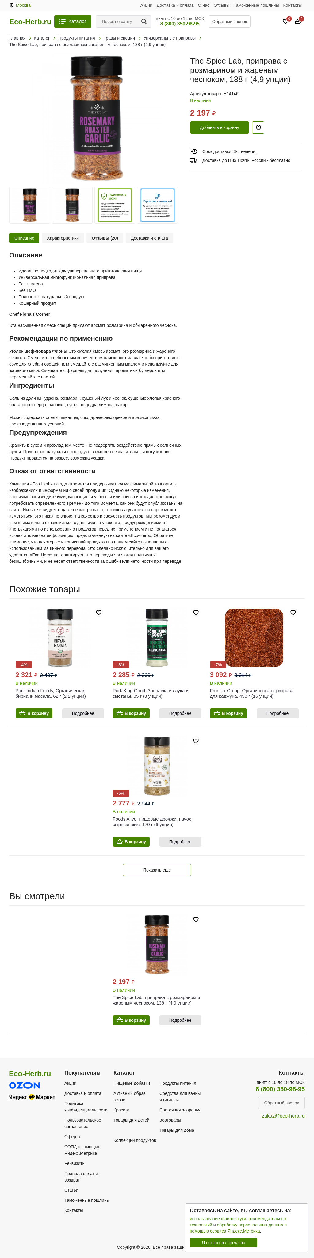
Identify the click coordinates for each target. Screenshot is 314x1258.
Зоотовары (170, 1120)
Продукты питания (177, 1083)
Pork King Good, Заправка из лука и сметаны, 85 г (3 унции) (151, 693)
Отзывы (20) (105, 238)
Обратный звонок (229, 21)
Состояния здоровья (180, 1109)
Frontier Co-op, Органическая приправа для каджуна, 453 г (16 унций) (251, 693)
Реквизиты (75, 1163)
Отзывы (221, 5)
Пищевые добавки (131, 1083)
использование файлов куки (218, 1218)
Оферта (72, 1136)
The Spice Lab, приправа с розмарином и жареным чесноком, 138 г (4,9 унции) (156, 1000)
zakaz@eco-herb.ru (283, 1116)
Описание (24, 238)
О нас (203, 5)
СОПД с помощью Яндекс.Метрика (82, 1150)
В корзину (38, 713)
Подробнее (83, 713)
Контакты (292, 5)
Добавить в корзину (219, 127)
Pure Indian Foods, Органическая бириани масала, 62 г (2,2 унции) (51, 693)
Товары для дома (176, 1130)
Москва (23, 5)
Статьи (71, 1190)
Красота (121, 1109)
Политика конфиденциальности (86, 1106)
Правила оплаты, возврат (81, 1176)
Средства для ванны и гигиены (180, 1096)
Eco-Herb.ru (30, 21)
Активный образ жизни (129, 1096)
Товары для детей (131, 1120)
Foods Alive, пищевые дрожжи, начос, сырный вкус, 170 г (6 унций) (153, 821)
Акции (146, 5)
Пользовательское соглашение (82, 1123)
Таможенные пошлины (256, 5)
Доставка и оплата (175, 5)
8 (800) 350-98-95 (180, 23)
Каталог (77, 21)
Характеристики (63, 238)
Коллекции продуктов (134, 1140)
